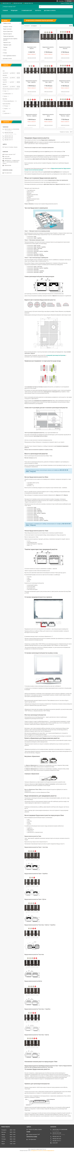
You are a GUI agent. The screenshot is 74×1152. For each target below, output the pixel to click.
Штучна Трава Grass (8, 31)
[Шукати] (71, 6)
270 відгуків (61, 1)
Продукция (14, 10)
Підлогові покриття (7, 33)
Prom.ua (44, 1149)
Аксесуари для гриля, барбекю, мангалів (10, 39)
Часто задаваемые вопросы (9, 55)
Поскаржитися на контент (36, 1150)
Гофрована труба (7, 44)
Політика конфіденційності (48, 1150)
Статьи (4, 49)
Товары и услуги (7, 23)
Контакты (38, 10)
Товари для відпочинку (8, 36)
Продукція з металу (7, 26)
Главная (5, 10)
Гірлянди (5, 47)
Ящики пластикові (7, 29)
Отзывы (5, 52)
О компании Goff (27, 10)
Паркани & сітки (6, 42)
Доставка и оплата (50, 10)
